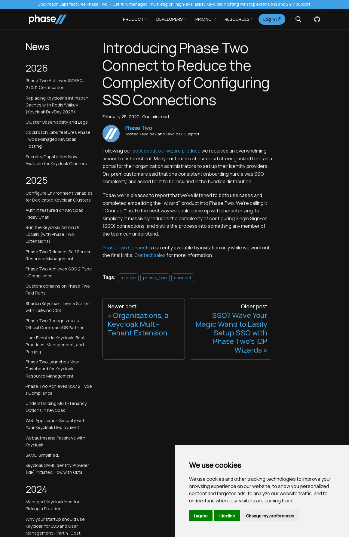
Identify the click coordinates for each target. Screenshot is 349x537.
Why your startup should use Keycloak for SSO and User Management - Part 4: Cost (55, 526)
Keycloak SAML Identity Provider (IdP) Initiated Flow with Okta (57, 468)
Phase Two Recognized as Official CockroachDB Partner (55, 324)
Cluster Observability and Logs (57, 122)
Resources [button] (237, 19)
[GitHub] (316, 19)
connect (182, 277)
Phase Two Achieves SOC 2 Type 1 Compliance (59, 389)
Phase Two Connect (125, 247)
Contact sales (150, 255)
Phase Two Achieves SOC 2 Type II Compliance (59, 272)
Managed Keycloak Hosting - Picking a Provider (54, 505)
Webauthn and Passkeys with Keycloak (55, 441)
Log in (271, 19)
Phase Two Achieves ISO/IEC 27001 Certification (54, 84)
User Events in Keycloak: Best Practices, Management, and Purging (55, 344)
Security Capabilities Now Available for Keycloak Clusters (56, 160)
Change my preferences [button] (270, 516)
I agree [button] (201, 516)
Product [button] (133, 19)
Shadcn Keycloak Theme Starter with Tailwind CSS (58, 307)
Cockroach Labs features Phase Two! (73, 4)
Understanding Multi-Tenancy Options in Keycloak (56, 406)
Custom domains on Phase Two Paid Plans (58, 289)
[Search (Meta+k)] (298, 19)
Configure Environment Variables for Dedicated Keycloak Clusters (59, 196)
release (128, 277)
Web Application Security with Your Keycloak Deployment (56, 424)
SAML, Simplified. (42, 455)
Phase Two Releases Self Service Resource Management (59, 255)
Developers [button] (169, 19)
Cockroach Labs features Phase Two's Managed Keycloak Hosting (58, 139)
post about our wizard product (165, 150)
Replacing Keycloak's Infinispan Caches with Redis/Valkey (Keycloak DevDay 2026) (57, 105)
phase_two (155, 277)
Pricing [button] (203, 19)
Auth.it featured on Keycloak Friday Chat (54, 213)
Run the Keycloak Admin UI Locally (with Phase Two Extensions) (52, 234)
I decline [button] (227, 516)
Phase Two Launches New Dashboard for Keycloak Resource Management (52, 368)
